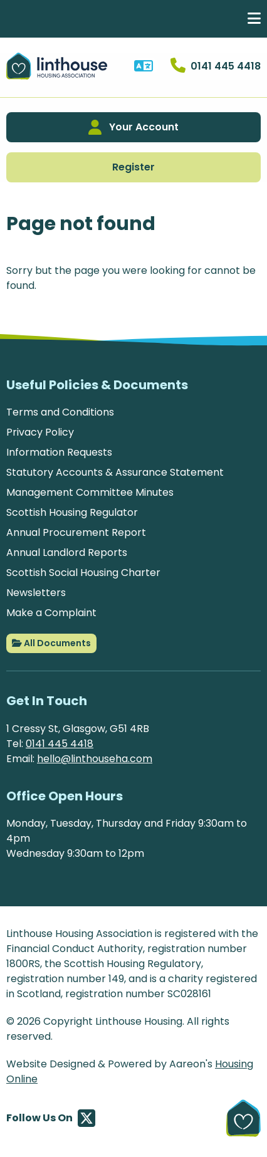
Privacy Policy (40, 432)
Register (133, 167)
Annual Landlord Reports (66, 552)
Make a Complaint (51, 612)
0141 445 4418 (59, 743)
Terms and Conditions (60, 412)
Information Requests (59, 452)
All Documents (51, 643)
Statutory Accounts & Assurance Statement (115, 472)
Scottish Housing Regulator (72, 512)
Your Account (133, 127)
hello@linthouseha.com (94, 758)
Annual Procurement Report (76, 532)
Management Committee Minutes (90, 492)
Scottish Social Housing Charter (83, 572)
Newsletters (36, 592)
